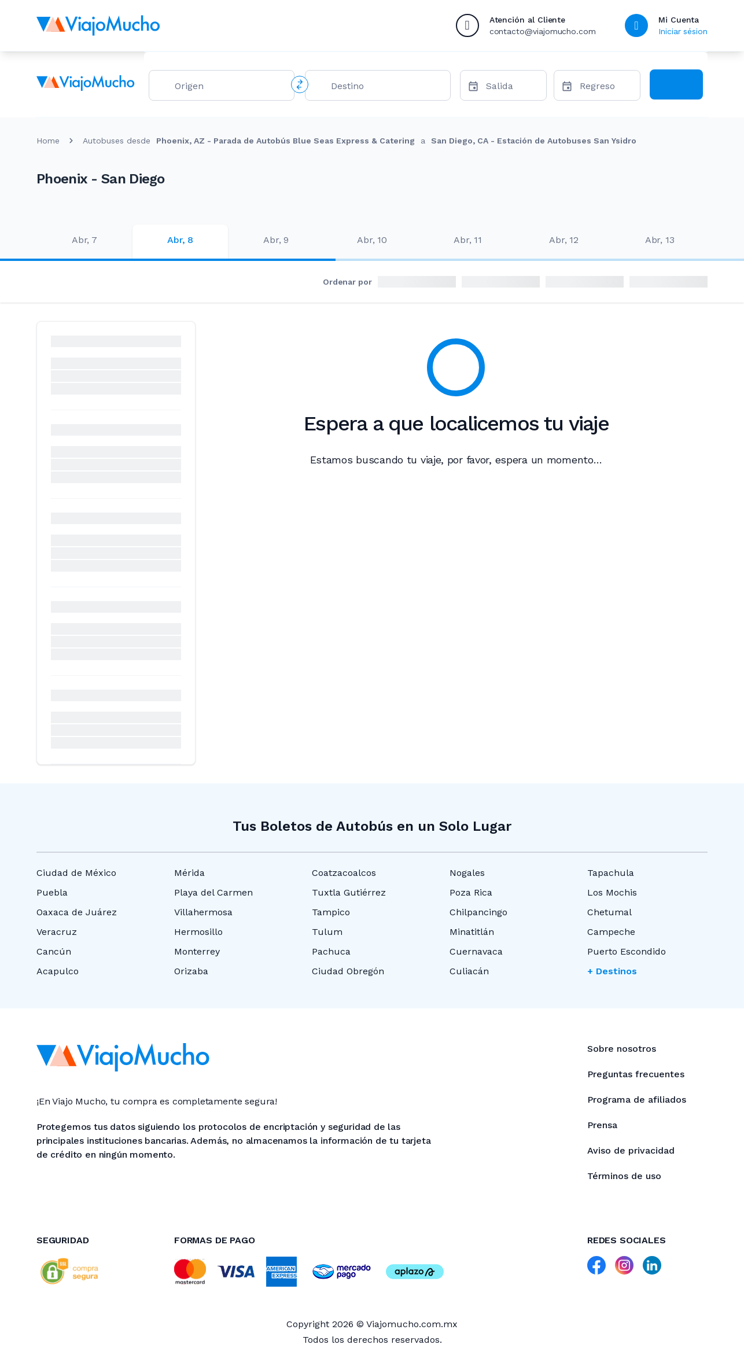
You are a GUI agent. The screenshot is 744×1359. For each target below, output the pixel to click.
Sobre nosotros (621, 1048)
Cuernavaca (476, 951)
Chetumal (609, 912)
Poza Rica (471, 892)
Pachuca (331, 951)
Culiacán (469, 971)
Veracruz (56, 931)
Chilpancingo (478, 912)
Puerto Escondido (626, 951)
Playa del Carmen (213, 892)
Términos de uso (624, 1175)
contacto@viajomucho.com (542, 31)
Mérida (189, 872)
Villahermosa (203, 912)
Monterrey (197, 951)
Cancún (53, 951)
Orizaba (191, 971)
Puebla (52, 892)
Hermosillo (198, 931)
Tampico (331, 912)
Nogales (467, 872)
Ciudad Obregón (348, 971)
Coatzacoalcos (344, 872)
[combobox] (230, 88)
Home (48, 140)
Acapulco (57, 971)
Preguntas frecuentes (635, 1074)
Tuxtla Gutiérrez (349, 892)
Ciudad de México (76, 872)
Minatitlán (472, 931)
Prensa (602, 1124)
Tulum (327, 931)
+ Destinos (612, 971)
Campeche (611, 931)
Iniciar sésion (683, 31)
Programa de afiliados (636, 1099)
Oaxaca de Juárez (76, 912)
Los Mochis (612, 892)
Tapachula (610, 872)
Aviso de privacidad (631, 1150)
